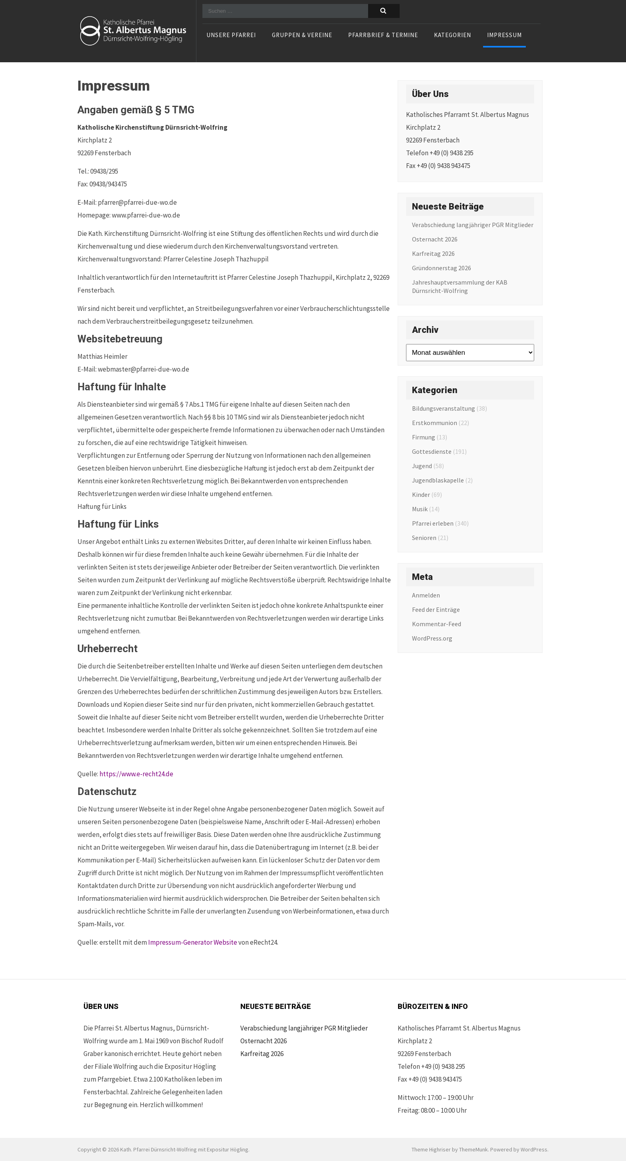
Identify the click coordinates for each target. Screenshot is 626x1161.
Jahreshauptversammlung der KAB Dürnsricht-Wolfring (459, 286)
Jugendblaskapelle (438, 480)
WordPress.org (432, 638)
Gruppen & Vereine (302, 35)
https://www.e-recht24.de (136, 773)
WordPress (534, 1149)
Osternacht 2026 (435, 239)
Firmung (423, 437)
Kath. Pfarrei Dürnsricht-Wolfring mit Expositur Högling (184, 1149)
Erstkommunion (434, 423)
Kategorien (452, 35)
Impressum (504, 35)
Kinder (421, 494)
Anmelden (426, 595)
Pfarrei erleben (433, 523)
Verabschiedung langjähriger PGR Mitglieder (472, 225)
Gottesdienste (432, 451)
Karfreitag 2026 (433, 253)
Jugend (422, 466)
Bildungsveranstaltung (443, 408)
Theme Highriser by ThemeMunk (450, 1149)
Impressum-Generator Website (192, 942)
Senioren (424, 538)
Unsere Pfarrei (231, 35)
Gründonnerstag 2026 (441, 268)
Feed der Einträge (436, 609)
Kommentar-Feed (436, 624)
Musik (420, 509)
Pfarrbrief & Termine (383, 35)
